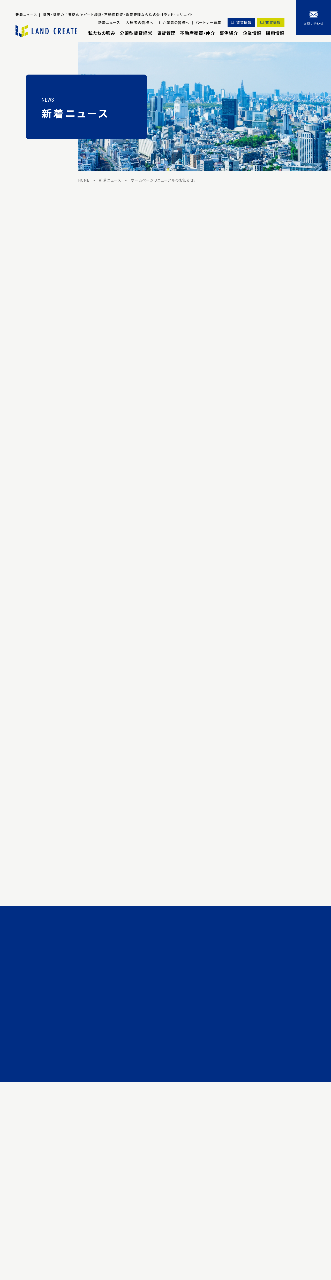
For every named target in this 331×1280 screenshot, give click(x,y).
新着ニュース (108, 22)
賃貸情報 (243, 22)
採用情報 (275, 33)
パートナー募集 (208, 22)
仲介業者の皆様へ (173, 22)
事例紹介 (228, 33)
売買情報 (273, 22)
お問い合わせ (313, 23)
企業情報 (251, 33)
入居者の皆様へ (138, 22)
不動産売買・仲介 (197, 33)
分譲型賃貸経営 (135, 33)
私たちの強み (100, 33)
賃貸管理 (165, 33)
